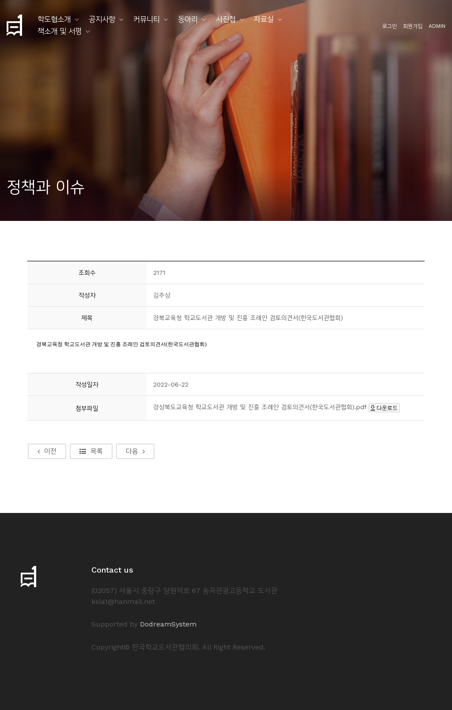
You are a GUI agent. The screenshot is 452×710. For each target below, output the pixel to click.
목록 (91, 451)
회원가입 (412, 26)
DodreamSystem (168, 624)
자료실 (264, 19)
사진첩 (226, 19)
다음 (135, 451)
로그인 (389, 26)
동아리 (188, 19)
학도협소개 (54, 19)
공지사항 (102, 19)
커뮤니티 (146, 19)
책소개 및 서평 (60, 31)
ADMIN (437, 26)
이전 (47, 451)
